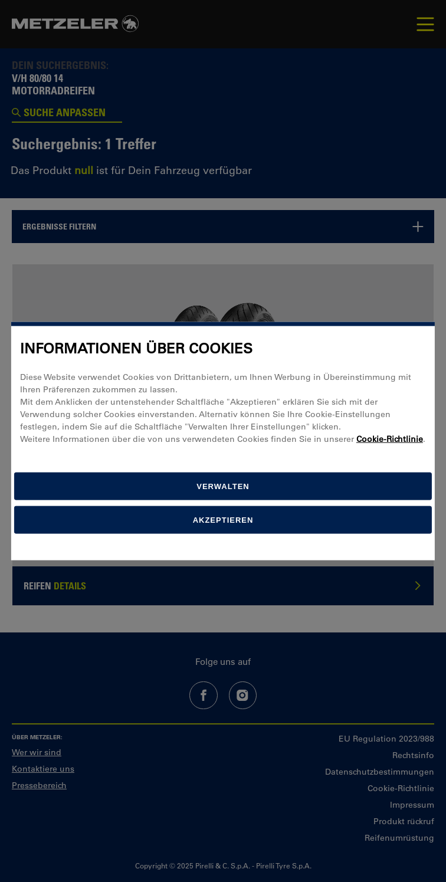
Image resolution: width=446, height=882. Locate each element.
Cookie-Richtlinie (389, 439)
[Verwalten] (223, 486)
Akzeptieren (223, 520)
